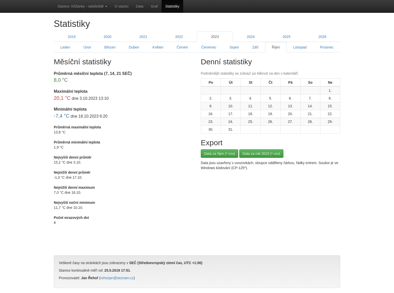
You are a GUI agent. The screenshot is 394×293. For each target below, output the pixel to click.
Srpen (234, 47)
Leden (65, 47)
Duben (134, 47)
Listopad (300, 47)
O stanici (121, 6)
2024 (251, 37)
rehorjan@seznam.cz (117, 278)
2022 (179, 37)
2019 (72, 37)
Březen (109, 47)
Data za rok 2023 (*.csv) (261, 154)
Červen (182, 47)
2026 (322, 37)
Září (255, 47)
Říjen (276, 47)
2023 (215, 37)
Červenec (208, 47)
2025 (286, 37)
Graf (154, 6)
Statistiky (172, 6)
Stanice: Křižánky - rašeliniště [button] (82, 6)
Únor (87, 47)
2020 (107, 37)
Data (139, 6)
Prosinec (326, 47)
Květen (158, 47)
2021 (143, 37)
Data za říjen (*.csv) (219, 154)
